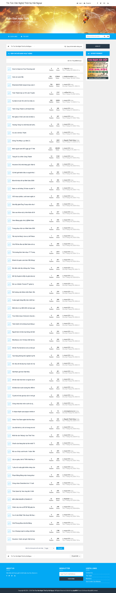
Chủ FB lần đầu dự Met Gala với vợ (23, 244)
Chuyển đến (76, 556)
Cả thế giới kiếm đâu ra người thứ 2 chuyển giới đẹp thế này (31, 172)
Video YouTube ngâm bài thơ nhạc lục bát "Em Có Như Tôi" (31, 419)
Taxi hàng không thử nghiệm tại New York (26, 356)
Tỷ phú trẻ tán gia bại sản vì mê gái (23, 396)
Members (89, 578)
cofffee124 (67, 92)
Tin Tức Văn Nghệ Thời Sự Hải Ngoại (24, 3)
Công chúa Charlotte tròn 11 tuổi (23, 483)
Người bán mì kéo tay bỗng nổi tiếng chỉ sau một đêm (29, 332)
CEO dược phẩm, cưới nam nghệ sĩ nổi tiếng (26, 196)
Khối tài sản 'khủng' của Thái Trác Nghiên (26, 435)
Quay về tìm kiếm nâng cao (73, 46)
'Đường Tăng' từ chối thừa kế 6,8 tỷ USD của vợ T (28, 125)
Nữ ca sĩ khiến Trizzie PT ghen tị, (23, 284)
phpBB (75, 590)
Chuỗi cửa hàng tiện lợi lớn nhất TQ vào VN (26, 443)
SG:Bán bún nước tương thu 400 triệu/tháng (26, 388)
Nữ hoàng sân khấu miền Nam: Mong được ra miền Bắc (30, 292)
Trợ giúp (25, 36)
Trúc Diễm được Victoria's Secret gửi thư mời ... (28, 316)
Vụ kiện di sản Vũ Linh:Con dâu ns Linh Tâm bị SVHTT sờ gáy (32, 101)
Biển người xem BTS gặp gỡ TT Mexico (25, 149)
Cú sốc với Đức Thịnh (19, 133)
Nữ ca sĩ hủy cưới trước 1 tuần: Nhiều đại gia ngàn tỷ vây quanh (33, 451)
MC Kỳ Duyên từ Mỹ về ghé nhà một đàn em (26, 276)
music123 (67, 84)
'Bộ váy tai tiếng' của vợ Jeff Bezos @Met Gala (27, 236)
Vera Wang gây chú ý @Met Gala (23, 220)
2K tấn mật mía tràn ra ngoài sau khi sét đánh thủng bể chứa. (32, 380)
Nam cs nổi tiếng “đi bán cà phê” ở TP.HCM (26, 188)
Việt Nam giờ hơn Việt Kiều (21, 372)
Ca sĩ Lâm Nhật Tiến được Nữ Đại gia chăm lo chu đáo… (30, 515)
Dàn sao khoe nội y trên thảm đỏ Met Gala (26, 212)
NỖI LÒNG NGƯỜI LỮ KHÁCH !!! (22, 499)
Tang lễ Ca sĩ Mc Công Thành (22, 157)
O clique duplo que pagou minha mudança (26, 411)
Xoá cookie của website (93, 581)
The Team (89, 576)
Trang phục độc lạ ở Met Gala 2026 (23, 228)
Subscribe (71, 579)
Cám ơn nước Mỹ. (18, 77)
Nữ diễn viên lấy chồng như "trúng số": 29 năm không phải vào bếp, (34, 268)
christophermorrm (69, 411)
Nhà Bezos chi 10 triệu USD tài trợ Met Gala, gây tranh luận (31, 340)
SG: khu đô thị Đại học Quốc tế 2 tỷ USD (25, 364)
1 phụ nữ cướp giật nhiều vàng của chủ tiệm (26, 467)
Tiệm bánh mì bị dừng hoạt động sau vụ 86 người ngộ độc (31, 324)
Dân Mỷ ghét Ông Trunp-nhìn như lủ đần (25, 204)
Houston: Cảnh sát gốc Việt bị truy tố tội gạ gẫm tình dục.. (31, 539)
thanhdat (66, 498)
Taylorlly (66, 68)
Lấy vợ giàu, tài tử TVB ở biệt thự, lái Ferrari (26, 459)
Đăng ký (97, 46)
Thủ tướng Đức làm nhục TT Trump (23, 252)
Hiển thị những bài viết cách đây (39, 548)
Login (79, 3)
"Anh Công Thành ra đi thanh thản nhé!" (25, 109)
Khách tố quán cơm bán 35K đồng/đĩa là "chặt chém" (29, 260)
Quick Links (12, 36)
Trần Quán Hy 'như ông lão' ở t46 (23, 491)
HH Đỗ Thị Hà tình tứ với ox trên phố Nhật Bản (27, 348)
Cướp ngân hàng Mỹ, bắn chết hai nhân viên (26, 300)
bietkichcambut (68, 76)
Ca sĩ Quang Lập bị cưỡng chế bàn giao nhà (26, 531)
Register (87, 3)
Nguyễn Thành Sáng (70, 140)
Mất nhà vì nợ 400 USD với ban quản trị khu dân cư (28, 308)
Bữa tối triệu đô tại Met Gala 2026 (23, 180)
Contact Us (89, 573)
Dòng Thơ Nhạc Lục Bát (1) (21, 141)
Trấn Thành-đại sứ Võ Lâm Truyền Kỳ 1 (25, 93)
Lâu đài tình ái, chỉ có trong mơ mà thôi (25, 427)
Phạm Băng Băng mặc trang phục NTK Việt (26, 475)
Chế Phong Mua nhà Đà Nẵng (22, 523)
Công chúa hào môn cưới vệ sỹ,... (23, 404)
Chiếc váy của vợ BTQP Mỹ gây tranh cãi (25, 507)
